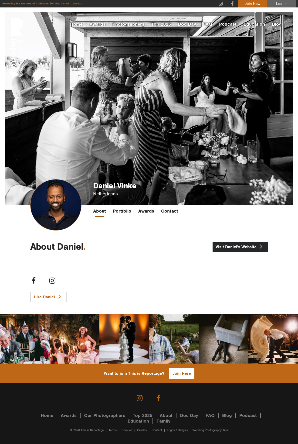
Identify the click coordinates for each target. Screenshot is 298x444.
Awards (97, 24)
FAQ (207, 24)
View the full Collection (68, 3)
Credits (142, 430)
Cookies (127, 430)
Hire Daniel (48, 296)
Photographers (128, 24)
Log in (281, 4)
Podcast (228, 24)
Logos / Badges (177, 430)
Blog (277, 24)
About (99, 211)
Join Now (252, 4)
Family (163, 421)
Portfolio (122, 211)
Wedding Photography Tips (210, 430)
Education (254, 24)
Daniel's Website (240, 246)
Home (76, 24)
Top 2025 (161, 24)
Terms (113, 430)
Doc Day (187, 24)
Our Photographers (104, 415)
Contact (169, 211)
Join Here (182, 373)
